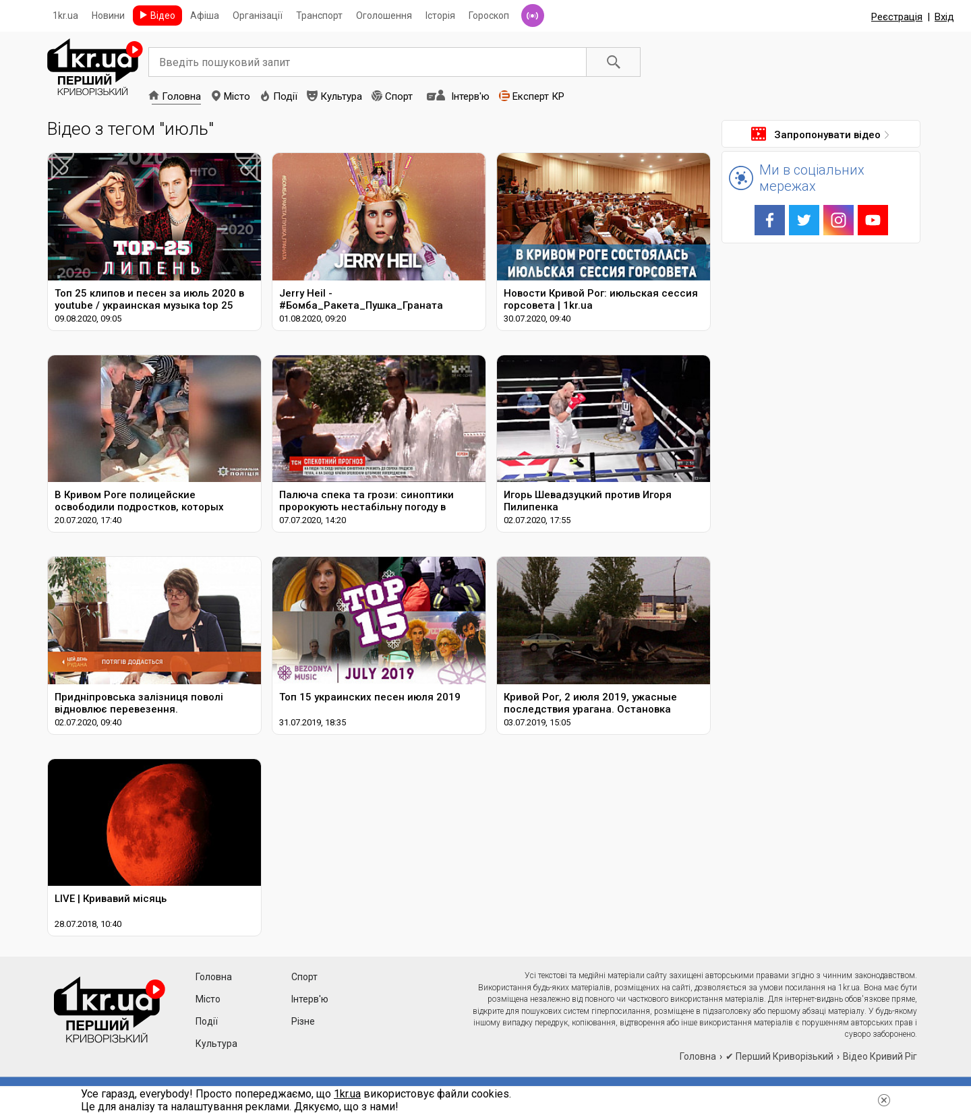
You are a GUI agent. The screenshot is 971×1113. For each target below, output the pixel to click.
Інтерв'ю (470, 96)
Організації (258, 15)
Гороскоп (489, 15)
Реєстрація (896, 17)
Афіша (204, 15)
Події (285, 96)
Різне (303, 1021)
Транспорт (319, 15)
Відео (162, 15)
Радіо (532, 15)
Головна (181, 96)
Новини (108, 15)
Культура (341, 96)
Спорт (399, 96)
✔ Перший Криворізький (779, 1056)
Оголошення (384, 15)
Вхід (944, 17)
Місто (237, 96)
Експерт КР (538, 96)
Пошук (614, 62)
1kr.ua (65, 15)
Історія (440, 15)
